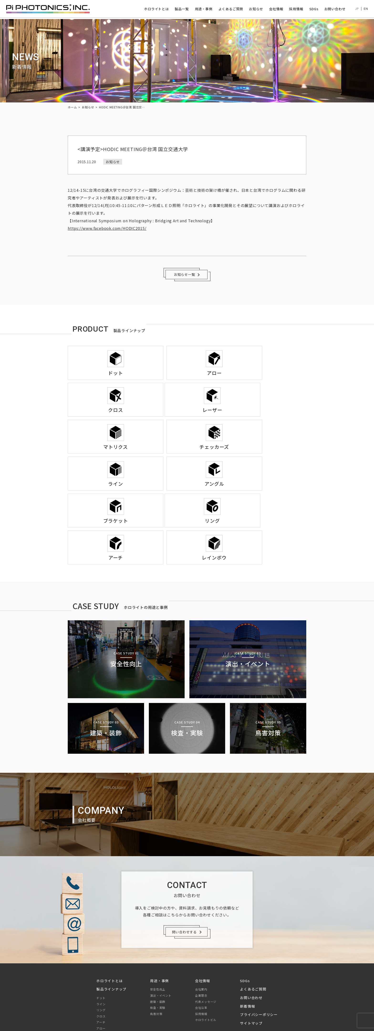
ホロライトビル (206, 953)
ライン (100, 937)
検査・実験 (157, 941)
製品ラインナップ (111, 922)
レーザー (102, 974)
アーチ (100, 955)
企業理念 (201, 928)
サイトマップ (251, 956)
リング (100, 943)
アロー (100, 961)
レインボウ (104, 980)
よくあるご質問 (229, 9)
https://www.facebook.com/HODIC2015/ (107, 228)
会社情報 (275, 9)
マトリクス (104, 967)
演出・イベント (160, 928)
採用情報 (295, 9)
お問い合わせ (333, 9)
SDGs (312, 9)
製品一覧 (180, 9)
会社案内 (201, 922)
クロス (100, 949)
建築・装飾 (157, 935)
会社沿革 (201, 941)
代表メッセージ (206, 935)
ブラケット (104, 998)
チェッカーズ (105, 986)
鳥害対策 (156, 947)
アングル (102, 992)
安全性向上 (157, 922)
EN (365, 9)
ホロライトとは (155, 9)
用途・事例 (202, 9)
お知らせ (255, 9)
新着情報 (247, 939)
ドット (100, 931)
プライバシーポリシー (259, 947)
